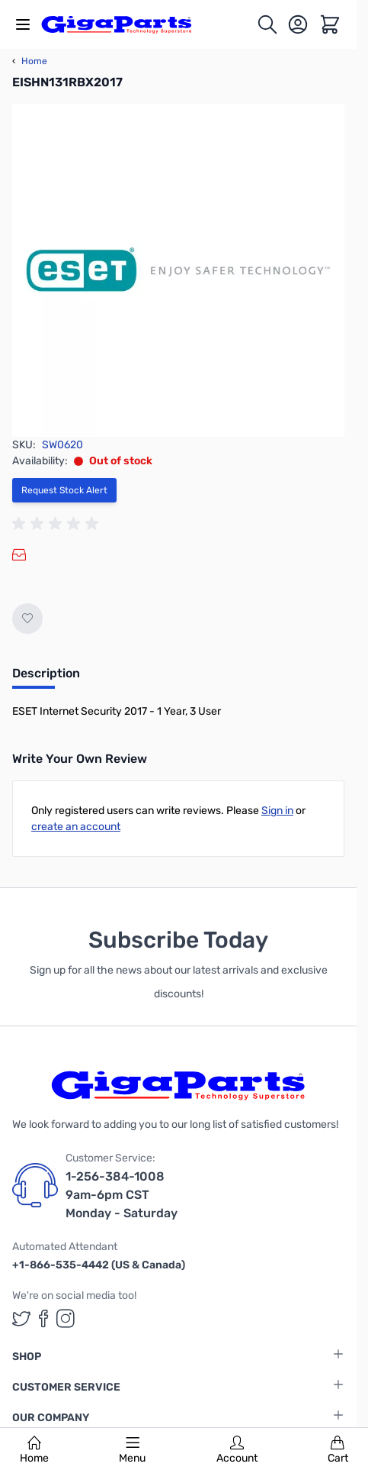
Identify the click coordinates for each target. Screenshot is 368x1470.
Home (34, 1450)
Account (237, 1450)
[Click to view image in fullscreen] (178, 270)
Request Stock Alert (64, 490)
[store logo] (125, 24)
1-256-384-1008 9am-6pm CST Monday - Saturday (122, 1194)
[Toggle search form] (267, 24)
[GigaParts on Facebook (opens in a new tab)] (43, 1318)
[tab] (46, 678)
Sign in (277, 810)
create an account (75, 826)
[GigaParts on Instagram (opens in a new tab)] (65, 1318)
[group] (58, 524)
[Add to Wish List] (27, 618)
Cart (338, 1450)
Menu (132, 1450)
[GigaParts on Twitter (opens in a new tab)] (21, 1318)
